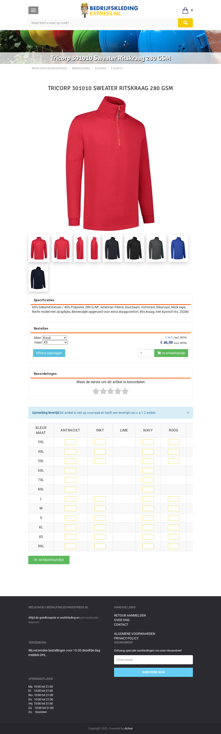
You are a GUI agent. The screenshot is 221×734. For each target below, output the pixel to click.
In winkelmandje (171, 353)
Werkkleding (81, 68)
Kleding (101, 68)
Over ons (121, 620)
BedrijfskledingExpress (49, 68)
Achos (129, 728)
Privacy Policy (126, 638)
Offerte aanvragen (49, 353)
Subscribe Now (153, 672)
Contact (121, 624)
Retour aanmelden (130, 615)
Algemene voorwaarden (134, 634)
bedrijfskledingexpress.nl (67, 607)
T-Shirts (117, 68)
